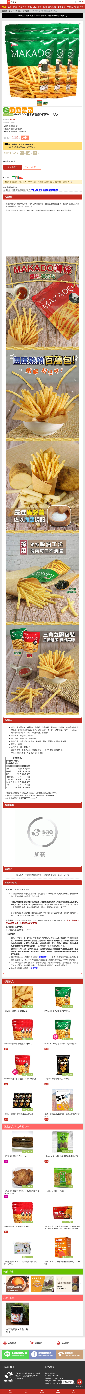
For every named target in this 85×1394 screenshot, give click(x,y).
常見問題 (34, 968)
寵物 (45, 7)
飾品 (30, 7)
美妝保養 (22, 7)
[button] (79, 24)
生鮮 (10, 7)
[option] (17, 1284)
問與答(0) (8, 869)
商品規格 (8, 720)
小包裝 (70, 7)
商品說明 (8, 197)
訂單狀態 (42, 957)
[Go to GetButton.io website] (79, 1386)
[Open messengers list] (79, 1382)
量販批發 (62, 7)
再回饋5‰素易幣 (9, 161)
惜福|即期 (78, 7)
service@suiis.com (58, 1381)
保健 (15, 7)
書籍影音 (52, 7)
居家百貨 (37, 7)
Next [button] (81, 1284)
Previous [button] (4, 1284)
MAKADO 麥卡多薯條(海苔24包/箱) (44, 190)
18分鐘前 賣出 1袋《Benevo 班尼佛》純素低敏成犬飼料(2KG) (42, 16)
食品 (4, 7)
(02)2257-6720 (57, 1378)
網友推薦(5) (9, 805)
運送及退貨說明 (11, 883)
